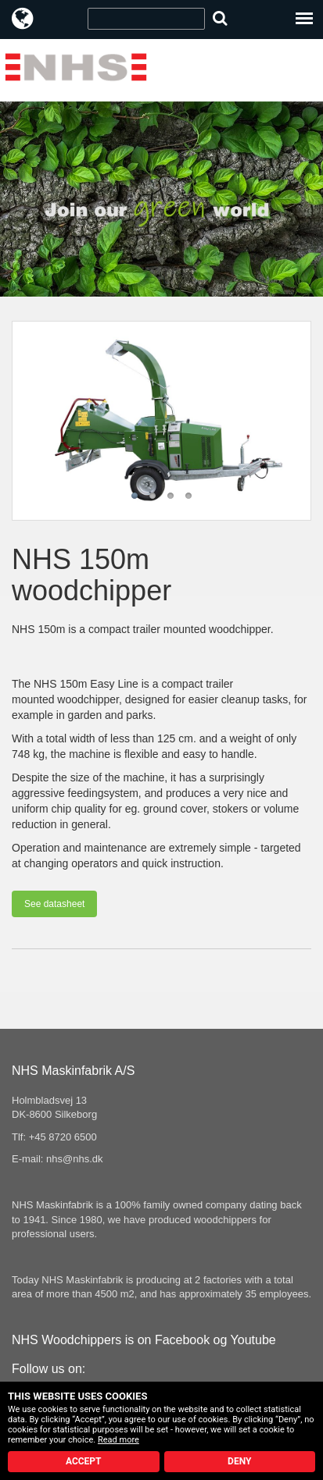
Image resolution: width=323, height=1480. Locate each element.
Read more (118, 1440)
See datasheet (54, 903)
